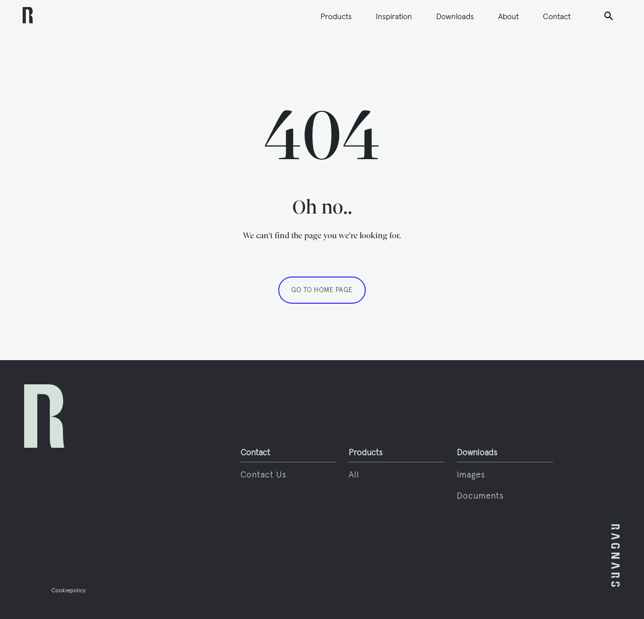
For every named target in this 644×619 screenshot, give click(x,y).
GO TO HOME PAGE (322, 290)
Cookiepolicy (68, 590)
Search (609, 15)
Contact (557, 16)
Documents (480, 495)
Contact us (263, 474)
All (354, 474)
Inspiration (394, 16)
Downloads (455, 16)
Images (471, 474)
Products (336, 16)
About (508, 16)
